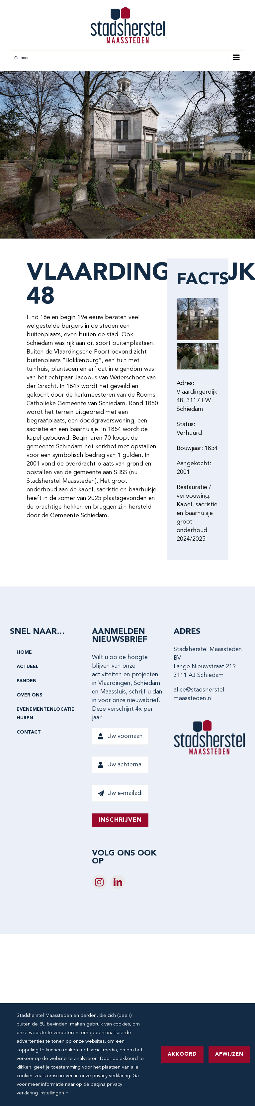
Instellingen (54, 1093)
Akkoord (182, 1054)
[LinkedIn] (118, 882)
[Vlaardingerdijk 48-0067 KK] (197, 356)
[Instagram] (99, 882)
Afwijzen (229, 1054)
